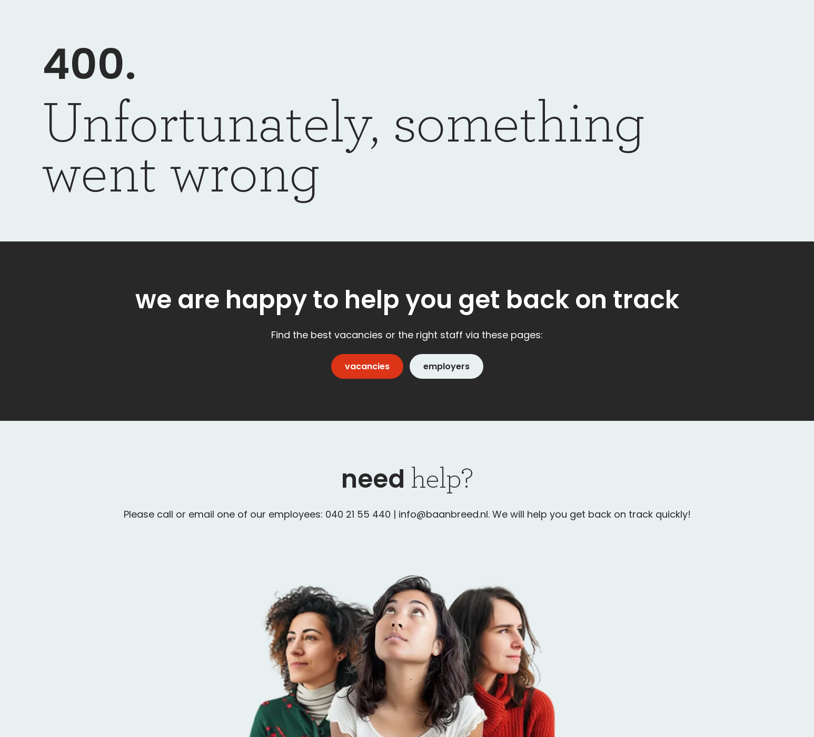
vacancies (367, 366)
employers (446, 366)
